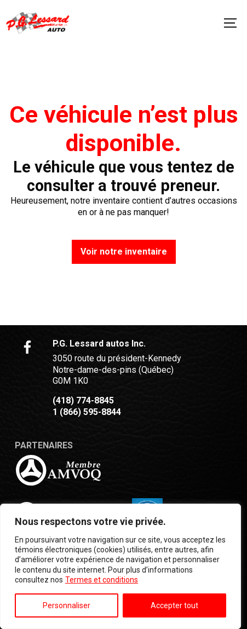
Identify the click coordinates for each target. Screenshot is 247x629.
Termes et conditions (101, 579)
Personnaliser (66, 605)
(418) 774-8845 (83, 400)
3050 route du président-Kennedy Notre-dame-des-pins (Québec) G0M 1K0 (117, 369)
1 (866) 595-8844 (87, 412)
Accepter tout (174, 605)
